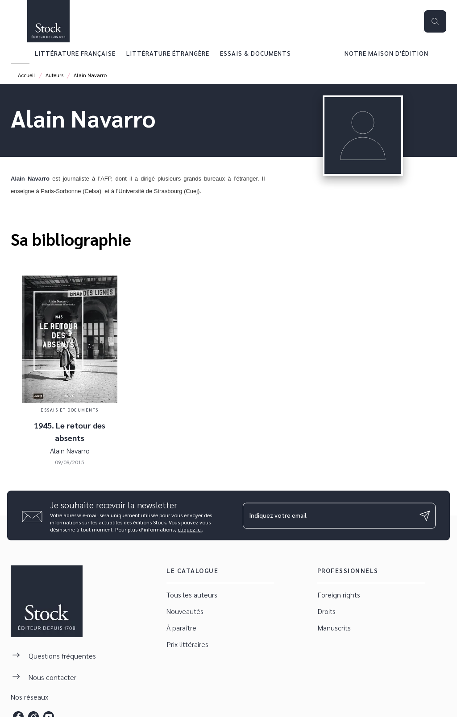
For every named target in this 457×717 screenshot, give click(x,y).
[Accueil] (48, 21)
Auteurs (54, 74)
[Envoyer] (425, 515)
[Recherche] (435, 21)
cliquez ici (190, 529)
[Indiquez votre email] (328, 515)
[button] (220, 595)
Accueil (26, 74)
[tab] (20, 53)
